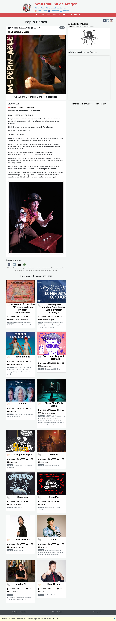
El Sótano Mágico (20, 32)
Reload (55, 619)
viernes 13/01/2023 (20, 27)
